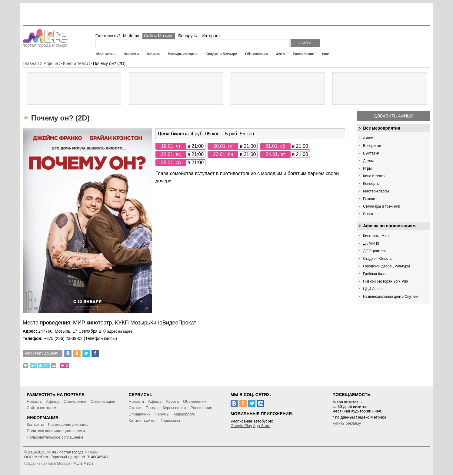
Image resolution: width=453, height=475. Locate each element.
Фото (280, 54)
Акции (368, 138)
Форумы (162, 414)
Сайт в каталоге (41, 407)
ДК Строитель (375, 251)
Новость (34, 401)
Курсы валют (174, 407)
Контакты (35, 424)
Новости (131, 54)
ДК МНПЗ (371, 243)
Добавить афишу (394, 116)
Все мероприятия (381, 128)
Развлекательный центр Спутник (390, 296)
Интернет (211, 35)
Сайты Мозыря (158, 35)
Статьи (135, 407)
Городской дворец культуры (386, 266)
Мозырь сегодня (183, 54)
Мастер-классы (376, 191)
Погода (152, 407)
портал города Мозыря (45, 43)
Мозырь (91, 452)
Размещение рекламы (68, 424)
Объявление (75, 401)
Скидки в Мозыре (221, 54)
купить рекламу (346, 423)
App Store (262, 425)
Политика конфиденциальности (56, 431)
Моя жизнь (106, 54)
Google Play (241, 425)
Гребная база (374, 274)
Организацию (103, 401)
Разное (369, 199)
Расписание (303, 54)
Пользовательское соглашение (55, 437)
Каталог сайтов (143, 420)
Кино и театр (374, 176)
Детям (368, 161)
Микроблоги (184, 414)
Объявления (256, 54)
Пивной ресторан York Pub (385, 281)
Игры (367, 168)
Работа (172, 401)
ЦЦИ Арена (372, 289)
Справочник (140, 414)
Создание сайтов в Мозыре (47, 463)
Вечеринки (372, 146)
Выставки (371, 153)
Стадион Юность (377, 258)
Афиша (153, 54)
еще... (327, 54)
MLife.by (131, 35)
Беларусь (187, 35)
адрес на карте (119, 331)
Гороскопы (170, 420)
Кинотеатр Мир (375, 236)
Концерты (371, 184)
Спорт (368, 214)
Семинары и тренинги (381, 206)
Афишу (52, 401)
